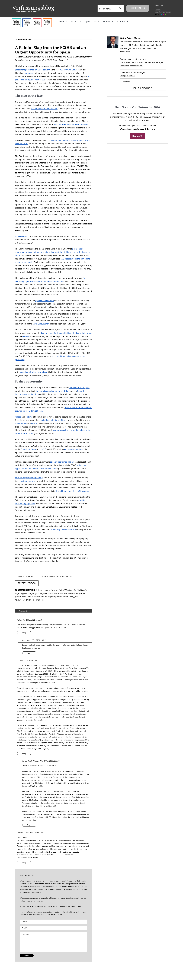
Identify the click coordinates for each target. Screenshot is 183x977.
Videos (18, 416)
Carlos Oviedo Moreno (130, 38)
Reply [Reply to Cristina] (24, 863)
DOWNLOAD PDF (25, 576)
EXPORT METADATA (27, 583)
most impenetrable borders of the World (71, 124)
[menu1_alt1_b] (26, 19)
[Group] (33, 6)
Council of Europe (29, 449)
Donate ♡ (137, 135)
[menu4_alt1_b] (16, 19)
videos (34, 423)
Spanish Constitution (44, 300)
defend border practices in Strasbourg (72, 491)
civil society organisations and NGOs (52, 391)
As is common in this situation (44, 108)
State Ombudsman (41, 323)
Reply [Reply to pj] (24, 753)
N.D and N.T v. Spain (68, 69)
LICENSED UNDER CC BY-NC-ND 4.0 (56, 576)
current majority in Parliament (63, 529)
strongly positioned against (62, 461)
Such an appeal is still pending (29, 477)
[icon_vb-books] (47, 19)
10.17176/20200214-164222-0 (29, 600)
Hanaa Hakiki (21, 236)
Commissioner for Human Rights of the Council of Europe (66, 333)
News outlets (21, 423)
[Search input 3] (107, 8)
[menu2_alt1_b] (37, 19)
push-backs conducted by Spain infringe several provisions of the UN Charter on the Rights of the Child (53, 252)
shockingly (28, 73)
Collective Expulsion (129, 62)
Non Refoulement (147, 62)
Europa (123, 75)
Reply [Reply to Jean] (29, 653)
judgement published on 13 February (32, 69)
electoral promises (28, 481)
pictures (29, 416)
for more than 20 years (79, 387)
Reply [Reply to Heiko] (24, 632)
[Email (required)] (53, 928)
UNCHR (25, 336)
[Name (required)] (53, 922)
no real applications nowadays (33, 372)
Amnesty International (74, 449)
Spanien (131, 75)
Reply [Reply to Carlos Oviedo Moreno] (29, 825)
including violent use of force (54, 420)
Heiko (19, 620)
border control (136, 65)
